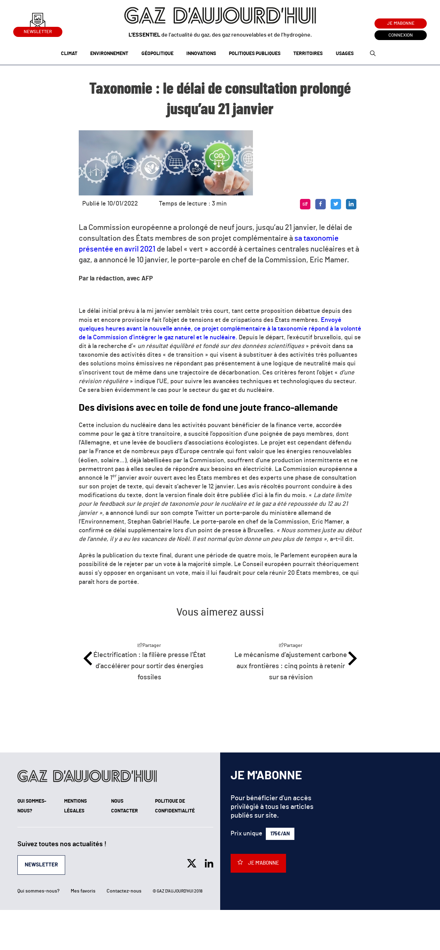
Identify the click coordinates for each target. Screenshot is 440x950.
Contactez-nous (124, 891)
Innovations (201, 53)
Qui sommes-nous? (38, 891)
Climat (69, 53)
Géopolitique (157, 53)
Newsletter (38, 30)
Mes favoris (83, 891)
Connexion (400, 35)
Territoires (308, 53)
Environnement (109, 53)
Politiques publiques (254, 53)
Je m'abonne (401, 23)
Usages (345, 53)
